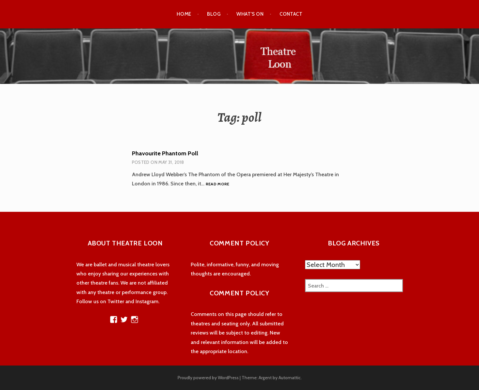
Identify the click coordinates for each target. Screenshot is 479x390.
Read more (218, 184)
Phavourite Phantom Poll (165, 153)
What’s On (249, 14)
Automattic (290, 378)
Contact (290, 14)
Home (184, 14)
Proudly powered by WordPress (208, 378)
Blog (213, 14)
